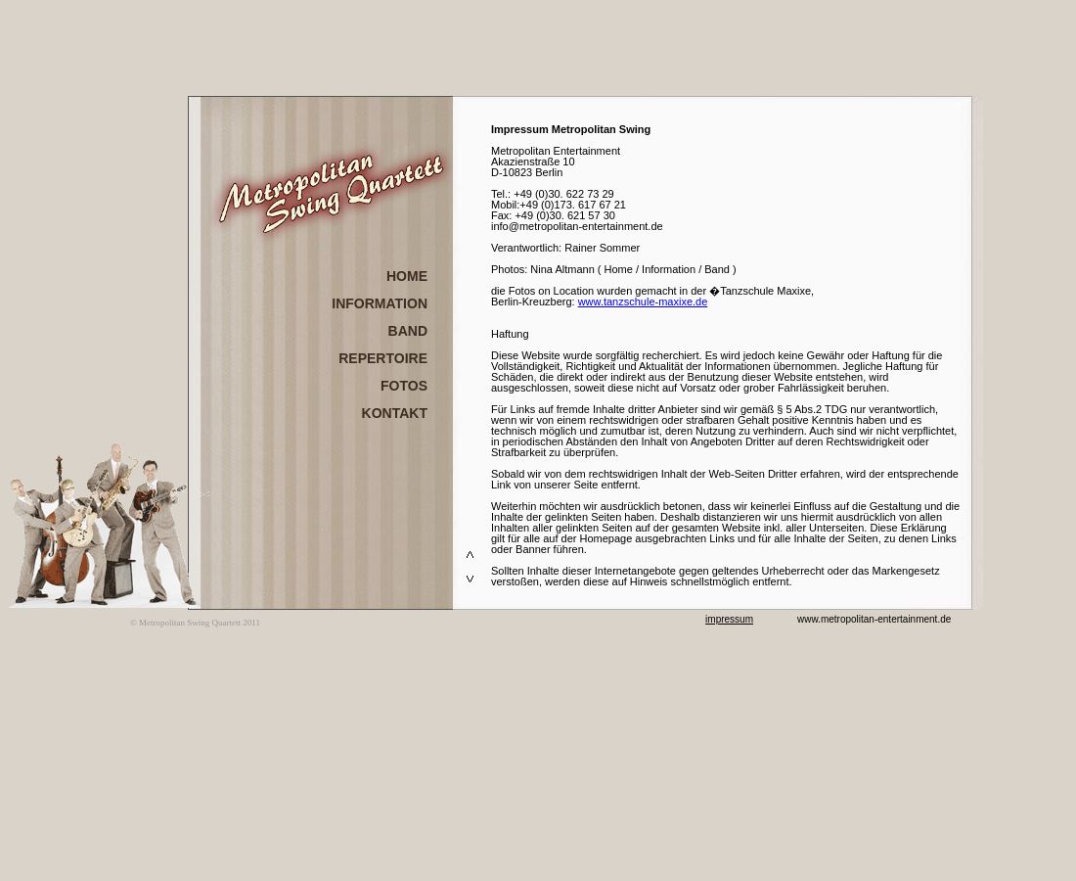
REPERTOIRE (382, 358)
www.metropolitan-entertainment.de (874, 619)
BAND (407, 331)
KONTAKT (394, 413)
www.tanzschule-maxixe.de (643, 301)
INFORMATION (379, 303)
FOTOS (404, 386)
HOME (406, 276)
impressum (729, 619)
